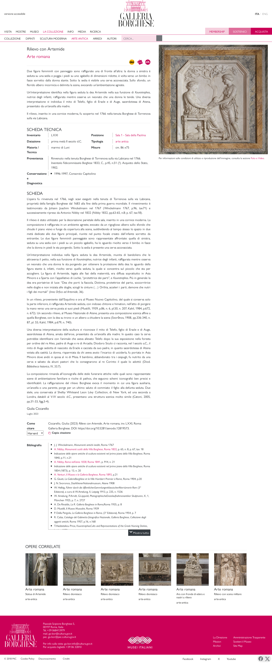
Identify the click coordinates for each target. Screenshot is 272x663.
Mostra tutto (139, 532)
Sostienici (240, 31)
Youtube (231, 659)
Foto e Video (257, 158)
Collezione (12, 38)
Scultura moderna (53, 38)
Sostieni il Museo (242, 641)
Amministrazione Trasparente (249, 637)
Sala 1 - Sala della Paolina (131, 135)
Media (82, 31)
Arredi (97, 38)
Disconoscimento (47, 658)
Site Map (238, 646)
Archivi (217, 646)
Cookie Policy (27, 658)
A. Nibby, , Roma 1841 (77, 462)
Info (70, 31)
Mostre (21, 31)
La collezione (53, 31)
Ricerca (95, 31)
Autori (112, 38)
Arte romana (38, 56)
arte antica (122, 141)
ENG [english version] (265, 14)
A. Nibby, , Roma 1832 (85, 449)
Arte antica (79, 38)
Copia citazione (59, 432)
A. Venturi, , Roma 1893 (83, 474)
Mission (217, 641)
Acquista (261, 31)
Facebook (188, 659)
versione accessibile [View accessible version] (14, 14)
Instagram (205, 659)
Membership (217, 31)
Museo (34, 31)
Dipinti (30, 38)
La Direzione (220, 637)
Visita (8, 31)
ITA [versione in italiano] (257, 14)
